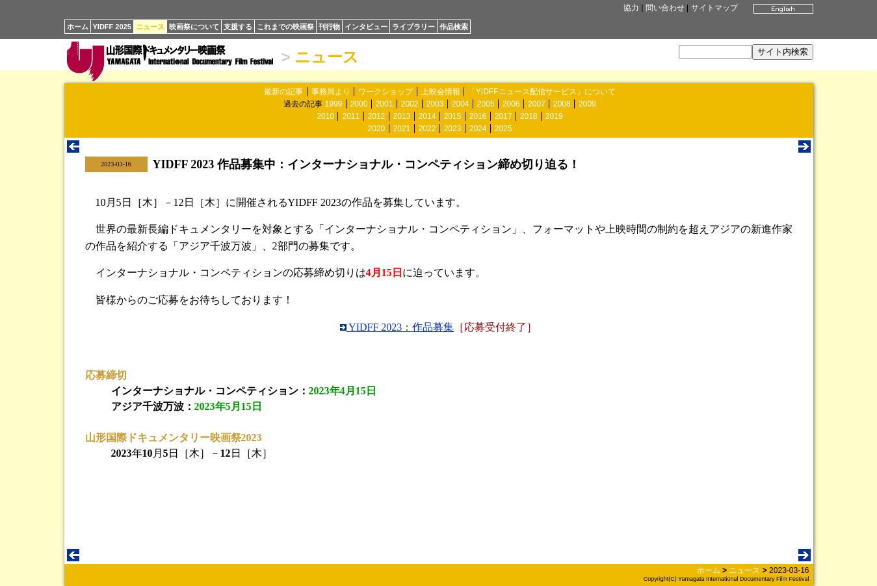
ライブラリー (413, 27)
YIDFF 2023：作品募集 (397, 327)
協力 (631, 7)
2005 (486, 103)
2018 (529, 116)
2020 (377, 128)
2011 (351, 116)
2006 (511, 103)
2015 (453, 116)
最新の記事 (283, 91)
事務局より (330, 91)
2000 (359, 103)
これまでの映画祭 (285, 27)
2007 (536, 103)
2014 (427, 116)
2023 (453, 128)
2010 (325, 116)
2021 (402, 128)
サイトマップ (714, 7)
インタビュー (366, 27)
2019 (554, 116)
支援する (238, 27)
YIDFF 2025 (112, 27)
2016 (478, 116)
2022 (427, 128)
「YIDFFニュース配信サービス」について (542, 91)
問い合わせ (665, 7)
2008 (562, 103)
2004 (460, 103)
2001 (384, 103)
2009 (587, 103)
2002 (410, 103)
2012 (377, 116)
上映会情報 (440, 91)
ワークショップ (385, 91)
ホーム (77, 27)
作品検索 (453, 27)
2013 (402, 116)
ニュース (150, 27)
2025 (503, 128)
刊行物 (329, 27)
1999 (334, 103)
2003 (435, 103)
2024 (478, 128)
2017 (503, 116)
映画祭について (194, 27)
